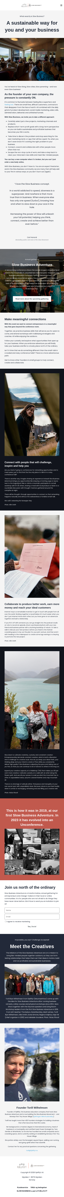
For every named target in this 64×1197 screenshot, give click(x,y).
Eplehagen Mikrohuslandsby (43, 1116)
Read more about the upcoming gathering (32, 299)
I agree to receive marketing (17, 921)
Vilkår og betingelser (39, 1187)
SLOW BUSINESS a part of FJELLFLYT (32, 1191)
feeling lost (9, 104)
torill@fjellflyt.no (32, 1150)
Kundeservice (22, 1187)
